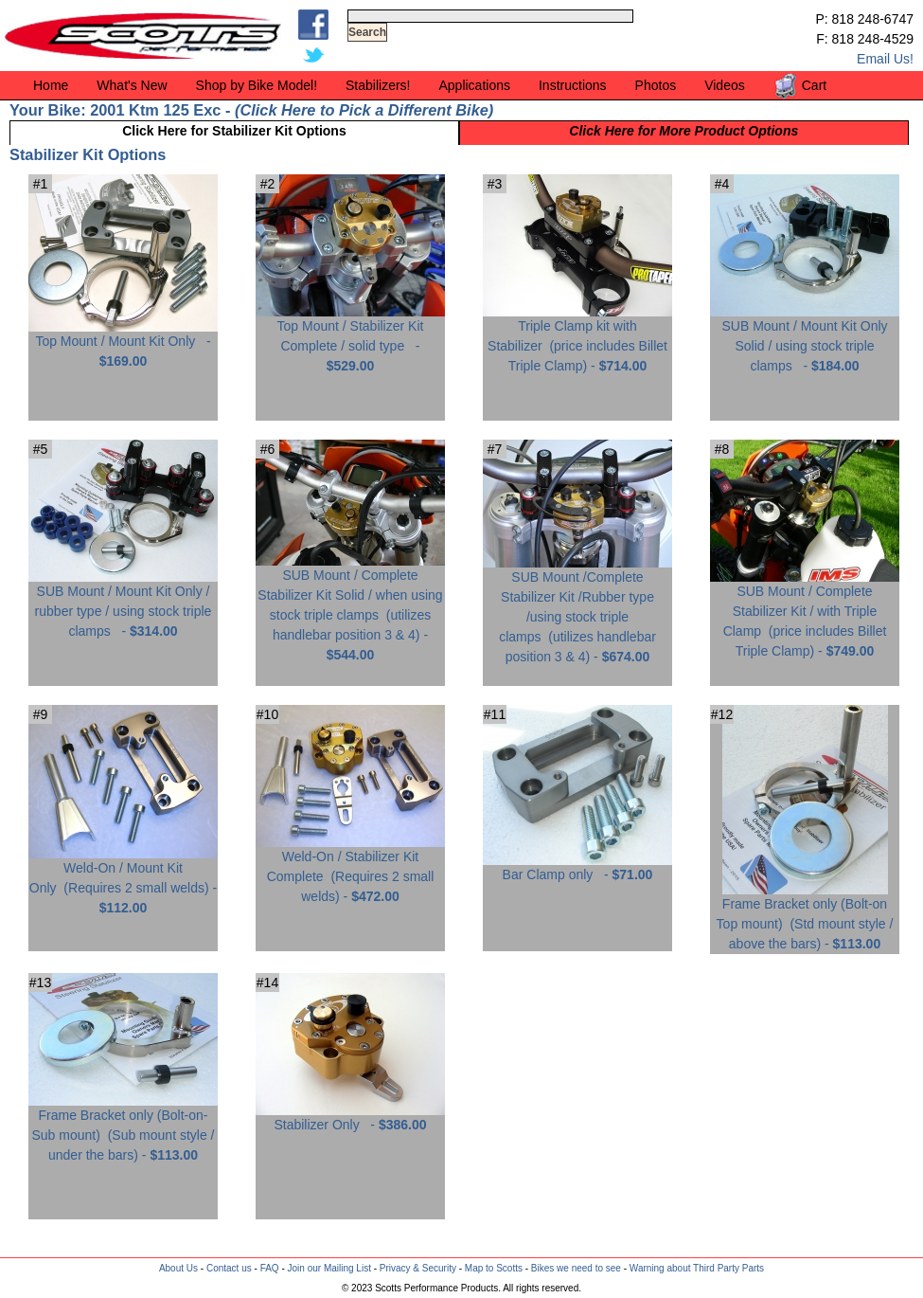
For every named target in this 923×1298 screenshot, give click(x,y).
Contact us (229, 1268)
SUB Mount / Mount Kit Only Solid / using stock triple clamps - (804, 338)
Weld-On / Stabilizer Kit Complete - (350, 869)
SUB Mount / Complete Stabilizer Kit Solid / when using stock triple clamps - (350, 607)
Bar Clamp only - (577, 867)
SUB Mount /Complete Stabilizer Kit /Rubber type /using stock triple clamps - (577, 609)
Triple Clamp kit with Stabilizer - (577, 338)
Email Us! (885, 58)
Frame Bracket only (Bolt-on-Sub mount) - (123, 1128)
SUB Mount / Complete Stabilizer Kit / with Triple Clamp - (804, 613)
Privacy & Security (418, 1268)
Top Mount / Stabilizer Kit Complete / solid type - (350, 338)
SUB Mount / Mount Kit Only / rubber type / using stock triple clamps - (123, 604)
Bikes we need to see (576, 1268)
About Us (178, 1268)
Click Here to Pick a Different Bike (364, 109)
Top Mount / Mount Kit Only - (123, 344)
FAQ (269, 1268)
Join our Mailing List (329, 1268)
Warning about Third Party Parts (697, 1268)
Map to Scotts (494, 1268)
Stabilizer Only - (350, 1117)
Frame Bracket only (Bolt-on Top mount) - (805, 916)
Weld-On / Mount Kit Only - (123, 880)
